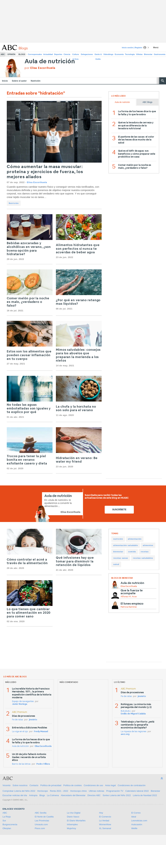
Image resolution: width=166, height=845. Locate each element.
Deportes (58, 54)
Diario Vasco (73, 817)
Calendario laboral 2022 (137, 791)
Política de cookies (72, 785)
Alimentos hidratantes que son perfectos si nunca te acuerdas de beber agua (78, 249)
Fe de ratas (17, 720)
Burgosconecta (10, 824)
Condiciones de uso (93, 785)
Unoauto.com (41, 824)
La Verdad (104, 820)
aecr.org (125, 734)
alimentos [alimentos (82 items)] (148, 545)
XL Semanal (105, 828)
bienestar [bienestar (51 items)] (118, 552)
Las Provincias (42, 820)
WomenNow (105, 824)
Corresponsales (35, 54)
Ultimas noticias (96, 791)
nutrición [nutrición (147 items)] (118, 539)
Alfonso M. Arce (129, 597)
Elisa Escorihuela (37, 182)
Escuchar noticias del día (15, 795)
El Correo (136, 813)
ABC (3, 54)
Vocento (7, 785)
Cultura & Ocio (75, 55)
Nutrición (35, 81)
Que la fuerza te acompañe (132, 592)
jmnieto (33, 720)
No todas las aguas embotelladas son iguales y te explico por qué (29, 408)
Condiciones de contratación (132, 785)
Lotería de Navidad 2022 (145, 795)
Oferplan (7, 828)
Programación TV (114, 791)
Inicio (5, 81)
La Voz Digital (73, 813)
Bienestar (148, 54)
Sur (4, 820)
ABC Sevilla (40, 813)
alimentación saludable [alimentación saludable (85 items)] (125, 545)
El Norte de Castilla (44, 817)
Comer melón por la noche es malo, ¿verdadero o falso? (28, 302)
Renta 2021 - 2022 (59, 791)
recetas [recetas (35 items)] (145, 552)
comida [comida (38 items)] (132, 552)
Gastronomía (159, 54)
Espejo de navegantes (23, 701)
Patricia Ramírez (129, 607)
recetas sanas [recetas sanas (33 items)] (120, 558)
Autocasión (136, 824)
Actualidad (48, 54)
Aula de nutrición (50, 61)
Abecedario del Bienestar (73, 795)
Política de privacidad (50, 785)
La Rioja (7, 817)
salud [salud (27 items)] (116, 564)
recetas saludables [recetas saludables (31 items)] (143, 558)
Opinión (11, 54)
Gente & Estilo (98, 55)
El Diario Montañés (76, 820)
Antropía (33, 795)
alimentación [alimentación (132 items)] (134, 539)
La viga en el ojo (20, 731)
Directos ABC (94, 795)
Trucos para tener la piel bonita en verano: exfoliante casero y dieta (27, 460)
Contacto (33, 785)
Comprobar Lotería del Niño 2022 (19, 791)
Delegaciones (87, 54)
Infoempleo (72, 824)
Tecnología (130, 54)
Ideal (133, 817)
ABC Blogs (147, 102)
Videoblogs (108, 54)
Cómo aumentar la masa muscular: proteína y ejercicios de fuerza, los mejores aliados (45, 172)
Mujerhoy (71, 828)
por (40, 67)
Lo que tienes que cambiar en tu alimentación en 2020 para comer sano (28, 613)
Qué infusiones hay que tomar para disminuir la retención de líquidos (75, 561)
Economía (119, 54)
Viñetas (139, 54)
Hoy (101, 813)
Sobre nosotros (20, 785)
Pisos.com (40, 828)
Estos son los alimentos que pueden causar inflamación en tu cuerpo (29, 355)
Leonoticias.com (139, 820)
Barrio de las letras (21, 764)
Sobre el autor (19, 81)
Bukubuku (126, 711)
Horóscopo (42, 791)
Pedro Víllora (43, 764)
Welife (134, 828)
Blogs (21, 54)
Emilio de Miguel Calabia (133, 714)
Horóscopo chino (78, 791)
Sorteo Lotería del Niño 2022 (117, 795)
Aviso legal (110, 785)
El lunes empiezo (132, 603)
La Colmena (53, 795)
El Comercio (105, 817)
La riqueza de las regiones (133, 731)
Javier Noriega (19, 704)
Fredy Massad (41, 731)
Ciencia (67, 54)
